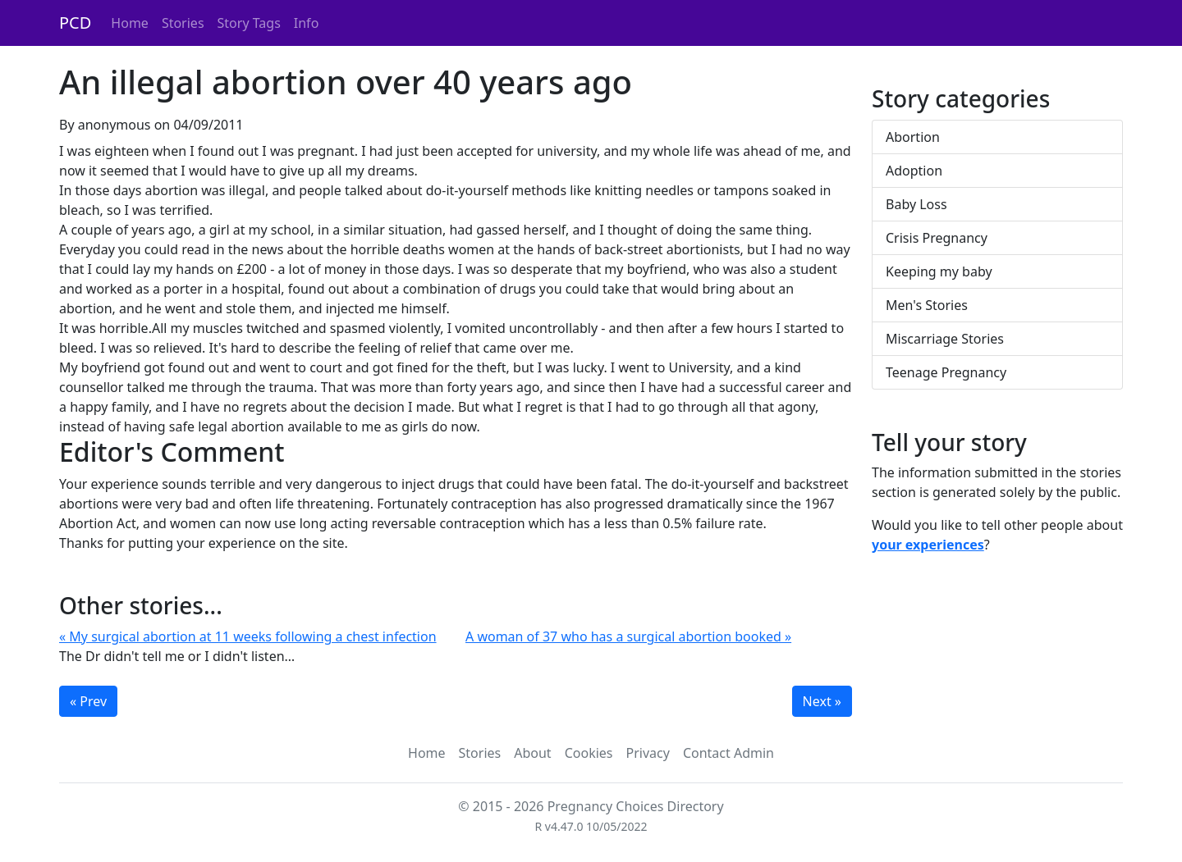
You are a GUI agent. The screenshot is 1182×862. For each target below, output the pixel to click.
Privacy (648, 753)
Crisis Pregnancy (936, 238)
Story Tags (249, 23)
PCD (75, 22)
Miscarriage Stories (945, 339)
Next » (822, 701)
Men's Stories (927, 305)
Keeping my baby (939, 271)
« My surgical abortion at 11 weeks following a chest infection (248, 636)
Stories (183, 23)
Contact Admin (728, 753)
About (532, 753)
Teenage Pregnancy (946, 372)
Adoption (914, 171)
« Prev (88, 701)
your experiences (928, 545)
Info (306, 23)
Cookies (589, 753)
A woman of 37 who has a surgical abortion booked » (628, 636)
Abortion (913, 137)
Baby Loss (916, 204)
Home (130, 23)
